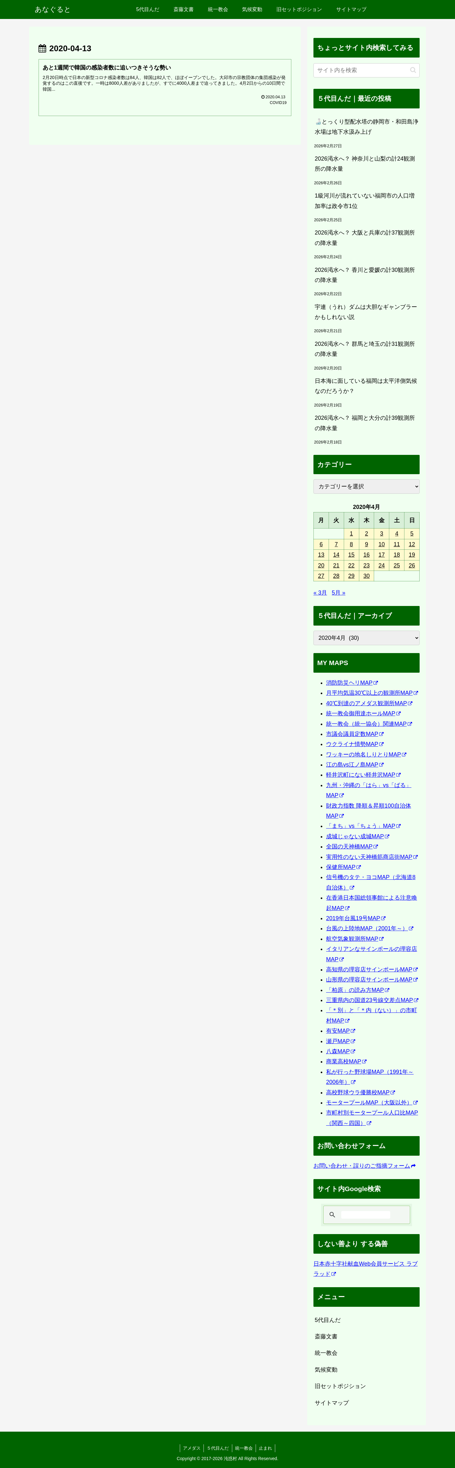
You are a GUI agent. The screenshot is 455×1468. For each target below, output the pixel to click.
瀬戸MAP (340, 1041)
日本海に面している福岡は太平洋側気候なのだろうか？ (366, 386)
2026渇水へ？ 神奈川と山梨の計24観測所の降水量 (365, 164)
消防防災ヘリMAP (352, 683)
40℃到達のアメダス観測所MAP (369, 703)
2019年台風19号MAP (355, 918)
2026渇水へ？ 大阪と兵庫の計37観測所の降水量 (365, 237)
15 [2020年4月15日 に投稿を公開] (351, 555)
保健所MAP (343, 867)
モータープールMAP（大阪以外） (372, 1102)
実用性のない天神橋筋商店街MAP (372, 857)
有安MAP (340, 1031)
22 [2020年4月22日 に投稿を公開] (351, 565)
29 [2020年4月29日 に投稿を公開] (351, 576)
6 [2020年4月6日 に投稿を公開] (321, 544)
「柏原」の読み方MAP (357, 990)
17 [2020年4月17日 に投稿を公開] (382, 555)
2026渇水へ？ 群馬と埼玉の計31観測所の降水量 (365, 349)
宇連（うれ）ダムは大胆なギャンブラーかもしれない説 (366, 312)
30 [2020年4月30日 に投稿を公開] (366, 576)
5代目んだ (328, 1320)
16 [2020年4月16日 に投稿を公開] (366, 555)
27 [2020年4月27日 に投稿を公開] (321, 576)
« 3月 (320, 593)
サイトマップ (332, 1403)
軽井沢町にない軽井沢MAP (363, 775)
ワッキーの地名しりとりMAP (366, 754)
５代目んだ (218, 1448)
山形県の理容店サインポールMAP (372, 979)
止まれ (266, 1448)
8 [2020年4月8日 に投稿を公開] (351, 544)
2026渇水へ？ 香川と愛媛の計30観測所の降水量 (365, 275)
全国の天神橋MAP (352, 846)
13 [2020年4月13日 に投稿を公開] (321, 555)
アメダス (191, 1448)
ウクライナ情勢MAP (355, 744)
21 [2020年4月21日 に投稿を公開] (336, 565)
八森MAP (340, 1051)
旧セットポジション (340, 1386)
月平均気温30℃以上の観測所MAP (372, 693)
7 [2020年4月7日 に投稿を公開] (336, 544)
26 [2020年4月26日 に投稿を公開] (412, 565)
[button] (413, 70)
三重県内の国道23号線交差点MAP (372, 1000)
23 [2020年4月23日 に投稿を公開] (366, 565)
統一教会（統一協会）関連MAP (369, 724)
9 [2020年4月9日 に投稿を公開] (366, 544)
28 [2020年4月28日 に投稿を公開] (336, 576)
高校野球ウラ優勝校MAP (360, 1092)
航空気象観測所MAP (355, 939)
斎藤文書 (326, 1336)
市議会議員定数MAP (355, 734)
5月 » (338, 593)
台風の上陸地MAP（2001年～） (369, 928)
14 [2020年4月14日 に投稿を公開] (336, 555)
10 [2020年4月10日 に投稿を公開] (382, 544)
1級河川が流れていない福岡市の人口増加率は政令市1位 (365, 201)
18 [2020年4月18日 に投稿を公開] (397, 555)
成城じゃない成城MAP (357, 836)
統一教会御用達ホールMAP (363, 713)
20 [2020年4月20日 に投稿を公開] (321, 565)
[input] (366, 70)
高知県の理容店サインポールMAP (372, 969)
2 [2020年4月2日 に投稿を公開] (366, 533)
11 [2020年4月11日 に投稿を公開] (397, 544)
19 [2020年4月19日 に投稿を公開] (412, 555)
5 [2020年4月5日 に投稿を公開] (412, 533)
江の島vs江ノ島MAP (355, 765)
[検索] (365, 1215)
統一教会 (326, 1353)
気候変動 (326, 1370)
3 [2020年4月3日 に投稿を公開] (381, 533)
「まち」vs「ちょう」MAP (363, 826)
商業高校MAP (346, 1061)
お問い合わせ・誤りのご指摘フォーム (364, 1166)
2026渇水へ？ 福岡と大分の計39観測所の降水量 (365, 423)
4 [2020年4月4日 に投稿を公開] (396, 533)
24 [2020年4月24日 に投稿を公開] (382, 565)
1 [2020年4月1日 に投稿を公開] (351, 533)
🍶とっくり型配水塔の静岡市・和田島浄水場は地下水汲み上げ (366, 127)
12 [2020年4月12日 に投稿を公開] (412, 544)
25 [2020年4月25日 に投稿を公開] (397, 565)
